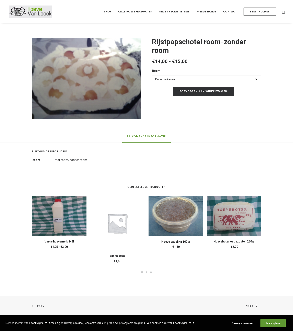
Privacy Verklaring (74, 323)
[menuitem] (107, 11)
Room (156, 71)
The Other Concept (115, 323)
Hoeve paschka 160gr (175, 241)
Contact (230, 11)
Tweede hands (205, 11)
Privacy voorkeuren (243, 328)
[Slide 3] (151, 272)
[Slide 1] (142, 272)
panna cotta (118, 255)
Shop (108, 11)
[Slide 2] (146, 272)
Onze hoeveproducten (135, 11)
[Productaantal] (161, 91)
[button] (86, 78)
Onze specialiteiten (174, 11)
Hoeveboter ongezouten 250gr (234, 241)
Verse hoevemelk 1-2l (59, 241)
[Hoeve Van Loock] (28, 12)
